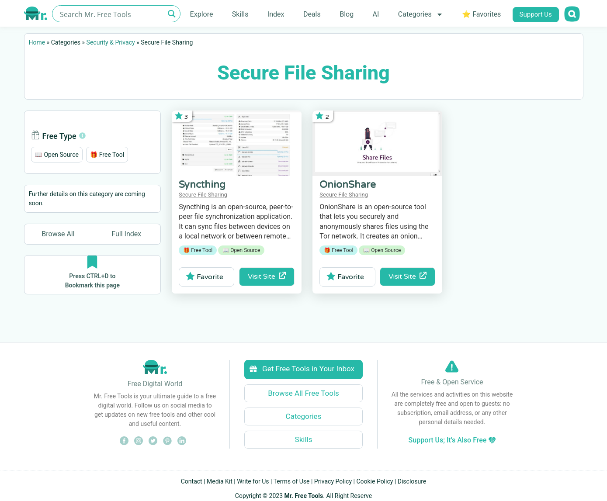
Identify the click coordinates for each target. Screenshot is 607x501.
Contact (191, 481)
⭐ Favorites (481, 14)
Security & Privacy (111, 42)
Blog (347, 14)
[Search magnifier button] (171, 13)
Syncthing (202, 185)
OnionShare (347, 185)
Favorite (205, 276)
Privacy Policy (333, 481)
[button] (57, 154)
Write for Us (253, 481)
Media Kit (219, 481)
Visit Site (267, 276)
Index (275, 14)
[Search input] (111, 14)
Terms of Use (292, 481)
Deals (312, 14)
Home (37, 42)
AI (376, 14)
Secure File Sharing (203, 194)
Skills (240, 14)
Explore (201, 14)
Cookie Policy (374, 481)
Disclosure (412, 481)
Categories (420, 14)
